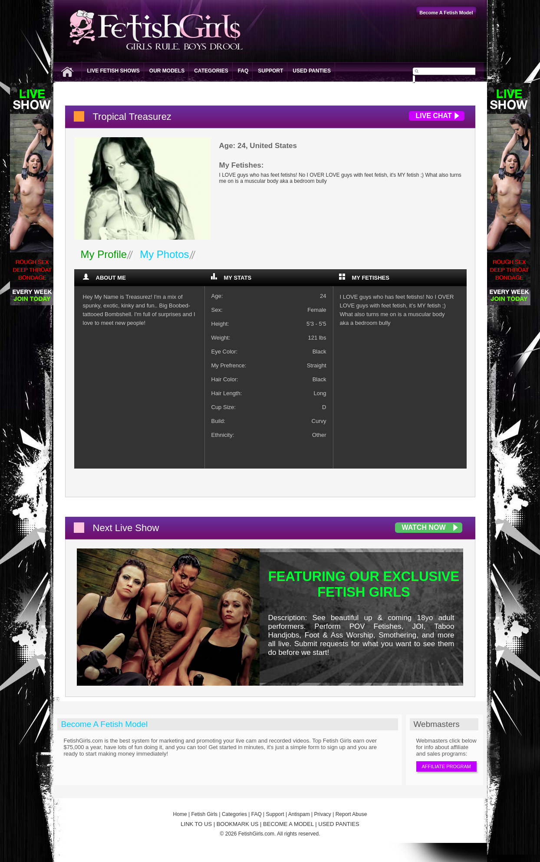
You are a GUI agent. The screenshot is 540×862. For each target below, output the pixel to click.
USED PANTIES (338, 824)
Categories (211, 71)
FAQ (243, 71)
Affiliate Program (446, 766)
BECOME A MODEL (288, 824)
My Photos (164, 254)
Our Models (166, 71)
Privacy (322, 814)
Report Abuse (351, 814)
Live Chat (434, 115)
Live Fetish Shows (113, 71)
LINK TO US (196, 824)
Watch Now (424, 527)
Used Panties (312, 71)
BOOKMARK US (238, 824)
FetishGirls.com (256, 834)
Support (270, 71)
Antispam (299, 814)
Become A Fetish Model (104, 724)
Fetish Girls (204, 814)
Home (180, 814)
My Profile (104, 254)
